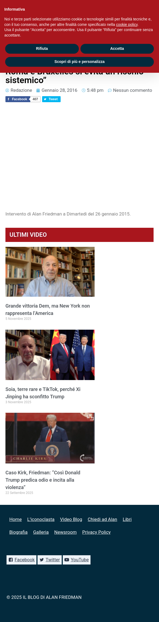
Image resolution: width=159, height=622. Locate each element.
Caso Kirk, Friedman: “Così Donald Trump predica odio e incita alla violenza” (42, 480)
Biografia (18, 532)
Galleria (41, 532)
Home (15, 519)
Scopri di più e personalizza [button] (79, 61)
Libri (127, 519)
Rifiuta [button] (42, 48)
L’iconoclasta (40, 519)
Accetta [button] (117, 48)
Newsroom (65, 532)
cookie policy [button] (127, 24)
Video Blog (71, 519)
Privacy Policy (96, 532)
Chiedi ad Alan (102, 519)
